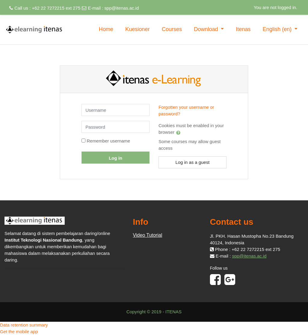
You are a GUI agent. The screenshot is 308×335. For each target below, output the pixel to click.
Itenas (243, 29)
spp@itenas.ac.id (121, 8)
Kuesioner (137, 29)
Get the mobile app (19, 331)
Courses (172, 29)
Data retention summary (24, 324)
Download (207, 29)
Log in (115, 158)
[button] (179, 132)
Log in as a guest (192, 162)
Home (106, 29)
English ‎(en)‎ (278, 29)
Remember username (108, 140)
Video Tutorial (147, 235)
